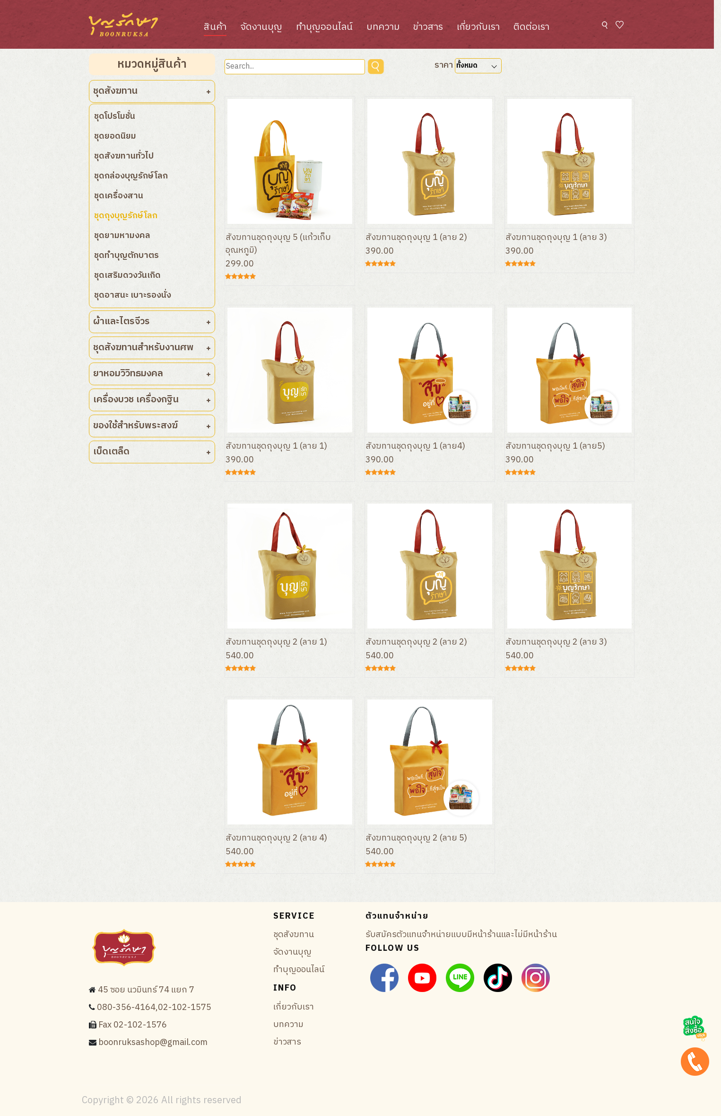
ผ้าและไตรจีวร (152, 321)
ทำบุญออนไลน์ (324, 27)
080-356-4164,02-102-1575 (154, 1008)
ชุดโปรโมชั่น (114, 116)
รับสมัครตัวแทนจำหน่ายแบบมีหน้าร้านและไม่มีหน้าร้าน (461, 935)
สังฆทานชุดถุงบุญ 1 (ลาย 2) (416, 237)
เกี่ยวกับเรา (478, 27)
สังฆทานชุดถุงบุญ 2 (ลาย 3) (556, 642)
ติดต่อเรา (531, 27)
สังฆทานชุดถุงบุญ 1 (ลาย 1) (276, 446)
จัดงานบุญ (261, 27)
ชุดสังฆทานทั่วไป (124, 156)
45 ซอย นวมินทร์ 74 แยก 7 (146, 990)
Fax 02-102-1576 (132, 1025)
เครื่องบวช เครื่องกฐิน (152, 399)
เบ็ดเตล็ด (152, 452)
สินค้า (215, 27)
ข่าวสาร (428, 27)
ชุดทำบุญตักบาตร (126, 255)
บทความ (383, 27)
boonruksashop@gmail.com (153, 1043)
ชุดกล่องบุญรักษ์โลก (131, 176)
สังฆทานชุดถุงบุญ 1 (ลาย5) (555, 446)
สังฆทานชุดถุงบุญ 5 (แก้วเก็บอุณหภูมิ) (278, 243)
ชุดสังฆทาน (152, 91)
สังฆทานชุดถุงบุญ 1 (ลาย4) (415, 446)
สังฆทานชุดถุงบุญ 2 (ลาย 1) (276, 642)
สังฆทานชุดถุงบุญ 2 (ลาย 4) (276, 838)
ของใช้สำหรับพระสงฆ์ (152, 426)
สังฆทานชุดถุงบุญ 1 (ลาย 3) (556, 237)
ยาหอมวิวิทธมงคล (152, 373)
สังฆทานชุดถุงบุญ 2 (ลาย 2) (416, 642)
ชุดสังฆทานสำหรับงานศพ (152, 347)
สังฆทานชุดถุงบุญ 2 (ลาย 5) (416, 838)
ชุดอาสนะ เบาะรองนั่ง (132, 295)
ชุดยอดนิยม (115, 136)
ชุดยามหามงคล (122, 236)
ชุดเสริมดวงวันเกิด (127, 275)
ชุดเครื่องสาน (118, 196)
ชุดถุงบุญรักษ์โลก (125, 216)
